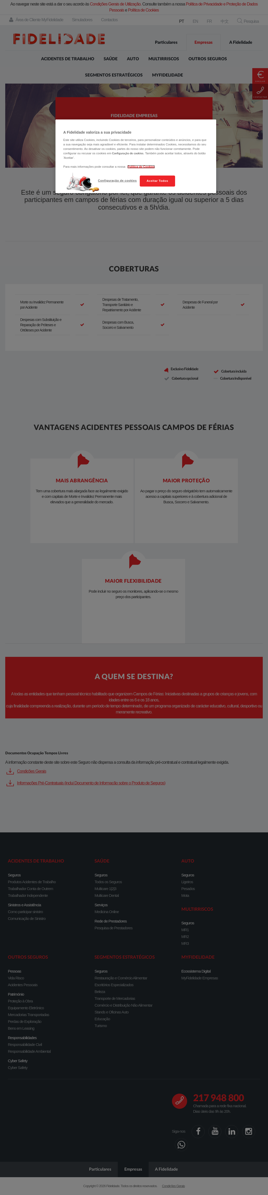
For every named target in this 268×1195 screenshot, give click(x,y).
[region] (135, 156)
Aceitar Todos (157, 180)
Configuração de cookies (117, 180)
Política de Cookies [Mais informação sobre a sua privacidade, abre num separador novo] (141, 166)
